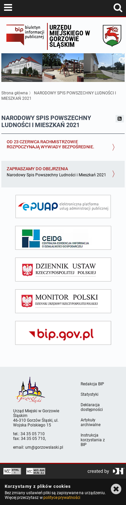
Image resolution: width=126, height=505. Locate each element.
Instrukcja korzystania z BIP (93, 440)
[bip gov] (63, 333)
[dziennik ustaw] (63, 269)
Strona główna (14, 93)
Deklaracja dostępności (92, 407)
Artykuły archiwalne (90, 422)
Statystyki (89, 394)
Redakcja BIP (92, 384)
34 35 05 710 (32, 434)
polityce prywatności (61, 497)
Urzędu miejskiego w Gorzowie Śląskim (69, 36)
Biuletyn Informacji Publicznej (25, 36)
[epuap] (63, 206)
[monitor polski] (63, 301)
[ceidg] (63, 238)
